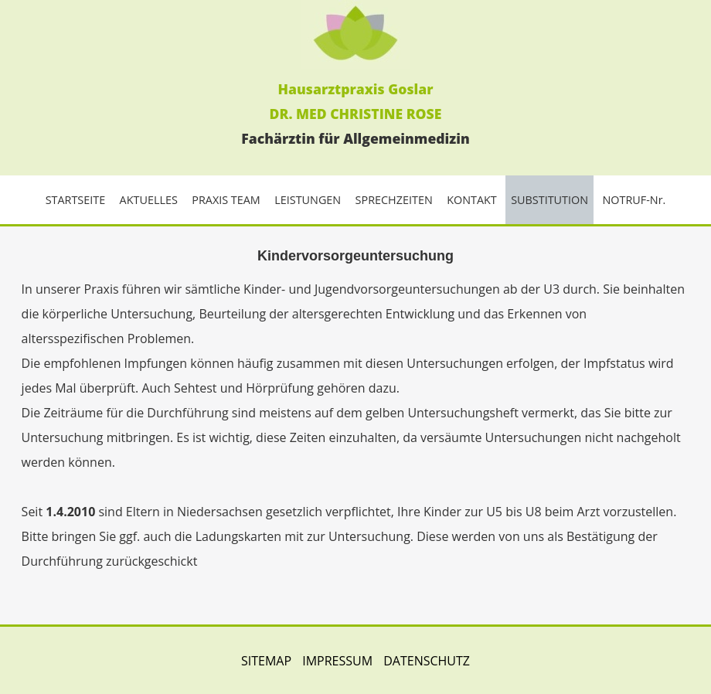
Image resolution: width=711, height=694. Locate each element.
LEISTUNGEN (307, 199)
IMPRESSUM (337, 660)
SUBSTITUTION (549, 199)
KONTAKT (472, 199)
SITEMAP (266, 660)
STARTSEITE (76, 199)
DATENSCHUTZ (426, 660)
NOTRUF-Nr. (633, 199)
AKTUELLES (149, 199)
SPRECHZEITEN (394, 199)
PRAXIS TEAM (226, 199)
